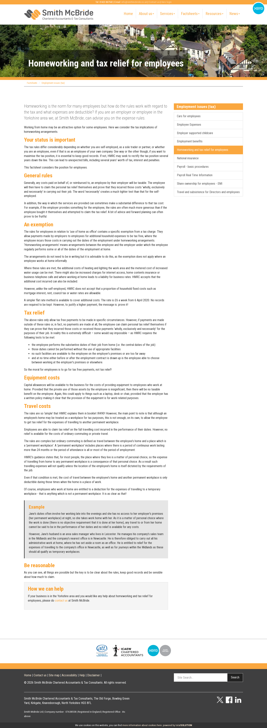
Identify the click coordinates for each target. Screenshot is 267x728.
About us (146, 13)
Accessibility (69, 675)
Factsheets (190, 13)
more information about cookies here (142, 725)
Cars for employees (189, 116)
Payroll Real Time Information (194, 175)
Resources (214, 13)
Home (128, 13)
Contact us (154, 2)
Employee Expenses (189, 124)
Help (82, 675)
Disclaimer (93, 675)
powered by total (177, 725)
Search (235, 677)
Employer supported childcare (195, 133)
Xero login (166, 2)
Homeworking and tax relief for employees (202, 150)
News (234, 13)
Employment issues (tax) (53, 83)
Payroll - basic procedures (193, 167)
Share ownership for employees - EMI (199, 183)
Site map (54, 675)
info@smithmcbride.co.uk (134, 2)
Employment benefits (189, 141)
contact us (61, 600)
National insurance (188, 158)
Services (167, 13)
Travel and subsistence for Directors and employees (208, 192)
